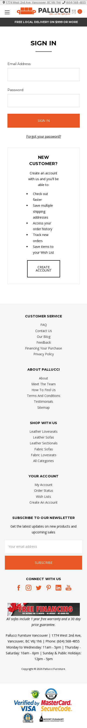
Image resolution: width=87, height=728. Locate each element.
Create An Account (43, 502)
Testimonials (43, 401)
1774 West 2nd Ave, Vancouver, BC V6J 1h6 (33, 2)
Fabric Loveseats (43, 455)
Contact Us (43, 331)
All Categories (43, 461)
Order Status (43, 490)
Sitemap (43, 407)
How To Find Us (44, 390)
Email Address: (19, 64)
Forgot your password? (43, 136)
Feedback (43, 342)
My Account (43, 484)
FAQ (43, 324)
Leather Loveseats (43, 431)
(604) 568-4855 (76, 2)
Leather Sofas (43, 437)
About (43, 378)
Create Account (44, 269)
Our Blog (43, 336)
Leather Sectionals (44, 443)
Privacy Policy (43, 354)
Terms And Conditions (43, 395)
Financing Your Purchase (43, 348)
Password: (15, 90)
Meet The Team (43, 384)
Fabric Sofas (43, 449)
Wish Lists (43, 496)
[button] (43, 609)
